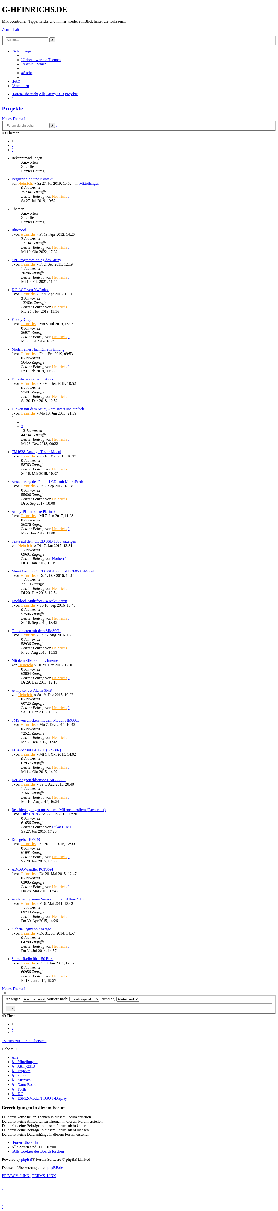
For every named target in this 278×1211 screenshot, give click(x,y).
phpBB (26, 1159)
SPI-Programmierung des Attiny (36, 260)
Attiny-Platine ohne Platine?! (34, 511)
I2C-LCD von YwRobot (30, 290)
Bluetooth (19, 230)
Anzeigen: (26, 999)
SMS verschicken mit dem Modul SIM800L (45, 720)
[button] (12, 150)
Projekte (12, 108)
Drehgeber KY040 (26, 839)
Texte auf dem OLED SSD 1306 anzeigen (44, 541)
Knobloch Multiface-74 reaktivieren (39, 601)
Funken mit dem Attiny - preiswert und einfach (48, 409)
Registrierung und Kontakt (32, 179)
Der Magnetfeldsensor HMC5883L (39, 780)
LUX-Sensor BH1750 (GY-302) (36, 750)
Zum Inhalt (10, 29)
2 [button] (12, 145)
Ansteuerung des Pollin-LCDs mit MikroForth (47, 482)
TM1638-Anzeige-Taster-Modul (36, 452)
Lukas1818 (29, 814)
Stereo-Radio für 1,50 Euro (32, 959)
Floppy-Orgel (22, 319)
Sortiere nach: (73, 999)
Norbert (58, 559)
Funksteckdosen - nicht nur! (33, 379)
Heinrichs (25, 183)
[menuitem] (41, 60)
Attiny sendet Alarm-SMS (32, 690)
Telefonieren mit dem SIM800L (36, 631)
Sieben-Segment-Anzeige (31, 929)
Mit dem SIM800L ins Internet (35, 661)
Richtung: (119, 999)
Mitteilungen (89, 183)
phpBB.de (55, 1168)
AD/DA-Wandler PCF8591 (32, 869)
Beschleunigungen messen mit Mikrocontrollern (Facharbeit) (59, 810)
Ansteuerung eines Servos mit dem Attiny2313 (48, 899)
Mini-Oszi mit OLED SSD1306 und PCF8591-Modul (53, 571)
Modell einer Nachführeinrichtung (38, 349)
